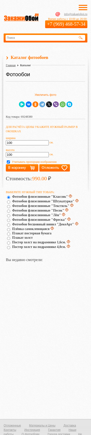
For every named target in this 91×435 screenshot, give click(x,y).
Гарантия (54, 430)
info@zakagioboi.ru (75, 14)
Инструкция (32, 430)
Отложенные (19, 49)
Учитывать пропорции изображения (34, 162)
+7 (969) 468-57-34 (66, 24)
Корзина (59, 49)
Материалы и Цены (42, 425)
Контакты (10, 430)
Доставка (70, 425)
